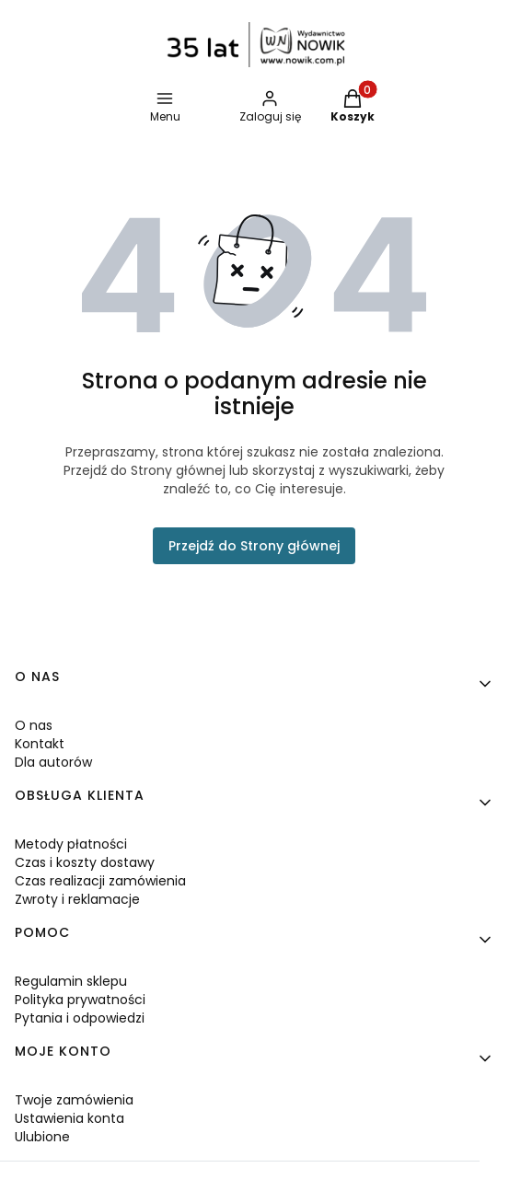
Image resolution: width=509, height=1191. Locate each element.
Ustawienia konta (69, 1118)
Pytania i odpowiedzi (80, 1018)
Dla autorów (53, 762)
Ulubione (42, 1136)
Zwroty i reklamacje (77, 899)
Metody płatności (71, 844)
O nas (33, 725)
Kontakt (39, 743)
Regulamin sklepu (71, 981)
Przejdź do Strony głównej (254, 546)
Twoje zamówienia (74, 1100)
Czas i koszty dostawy (85, 862)
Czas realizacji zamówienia (100, 881)
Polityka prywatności (80, 999)
